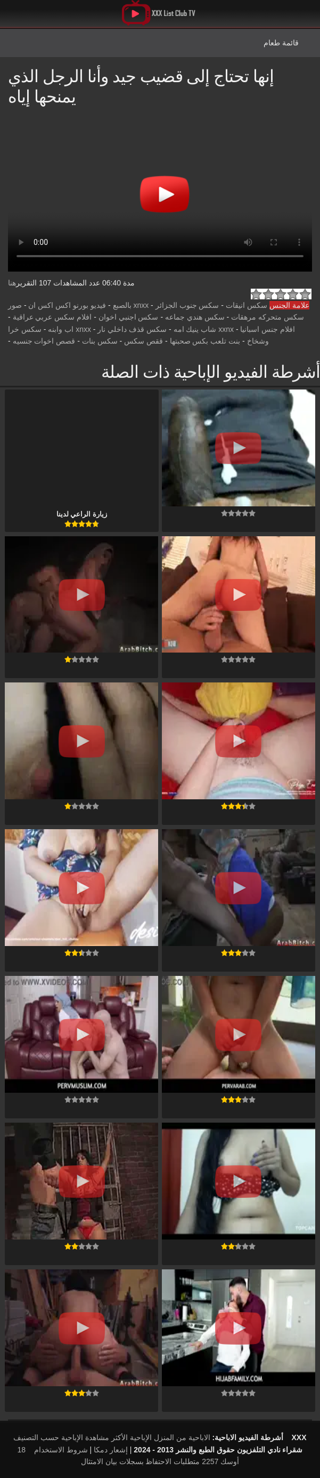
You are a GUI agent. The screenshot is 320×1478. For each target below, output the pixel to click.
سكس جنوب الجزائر (187, 305)
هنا (12, 283)
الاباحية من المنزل (182, 1437)
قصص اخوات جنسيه (44, 341)
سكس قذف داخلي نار (132, 329)
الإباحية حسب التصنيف (48, 1437)
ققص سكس (143, 341)
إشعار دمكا (111, 1449)
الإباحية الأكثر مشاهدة (118, 1437)
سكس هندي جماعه (195, 317)
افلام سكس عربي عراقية (52, 317)
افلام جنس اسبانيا (267, 329)
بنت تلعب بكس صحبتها (205, 341)
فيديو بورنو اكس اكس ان (67, 305)
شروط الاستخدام (61, 1449)
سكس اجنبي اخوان (129, 317)
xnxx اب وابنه (69, 329)
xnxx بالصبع (131, 305)
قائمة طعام (281, 42)
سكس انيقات (246, 305)
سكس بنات (100, 341)
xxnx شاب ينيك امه (204, 329)
